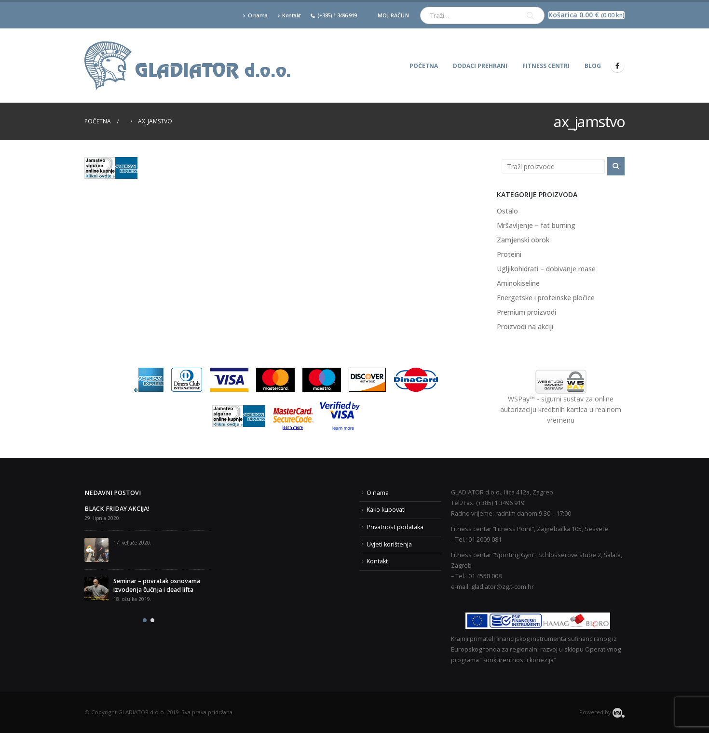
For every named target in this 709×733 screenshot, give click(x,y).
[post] (96, 550)
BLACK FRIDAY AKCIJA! (116, 509)
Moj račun (393, 15)
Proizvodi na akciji (525, 326)
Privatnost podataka (395, 527)
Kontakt (289, 15)
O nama (255, 15)
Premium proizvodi (526, 312)
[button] (145, 620)
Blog (593, 66)
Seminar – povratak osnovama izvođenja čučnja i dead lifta (156, 585)
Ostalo (507, 210)
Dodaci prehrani (480, 66)
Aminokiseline (518, 283)
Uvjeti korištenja (389, 544)
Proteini (509, 254)
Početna (423, 66)
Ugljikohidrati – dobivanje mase (546, 268)
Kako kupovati (386, 510)
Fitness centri (546, 66)
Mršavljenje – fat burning (536, 225)
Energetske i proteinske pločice (546, 297)
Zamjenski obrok (523, 239)
